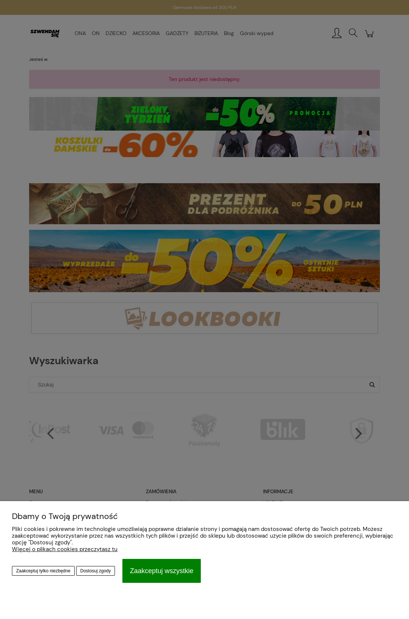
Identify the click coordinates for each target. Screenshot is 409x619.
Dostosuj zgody (95, 570)
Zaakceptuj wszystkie (161, 571)
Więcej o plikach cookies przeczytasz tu (65, 549)
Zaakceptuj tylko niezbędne (43, 570)
